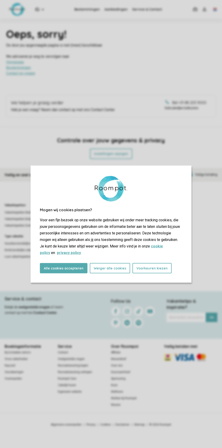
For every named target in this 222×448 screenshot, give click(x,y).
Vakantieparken (15, 205)
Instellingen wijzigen (111, 154)
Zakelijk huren (67, 385)
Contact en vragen (20, 73)
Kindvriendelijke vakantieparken (25, 250)
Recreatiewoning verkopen (75, 372)
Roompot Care (67, 378)
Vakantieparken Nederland (22, 212)
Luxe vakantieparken (18, 256)
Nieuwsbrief (118, 359)
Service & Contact (147, 9)
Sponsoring (118, 378)
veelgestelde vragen (34, 307)
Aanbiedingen (116, 9)
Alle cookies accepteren (63, 268)
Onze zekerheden (16, 359)
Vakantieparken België (19, 219)
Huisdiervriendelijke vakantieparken (27, 243)
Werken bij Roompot (124, 398)
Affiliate (116, 352)
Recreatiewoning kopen (73, 365)
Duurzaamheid (120, 372)
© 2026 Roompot (160, 424)
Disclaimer (122, 424)
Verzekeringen (14, 372)
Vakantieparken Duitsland (21, 225)
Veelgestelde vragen (71, 359)
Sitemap (139, 424)
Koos (114, 385)
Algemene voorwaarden (66, 424)
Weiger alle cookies (110, 268)
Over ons (117, 365)
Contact (63, 352)
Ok (211, 317)
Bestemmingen (87, 9)
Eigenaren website (70, 391)
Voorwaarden (13, 378)
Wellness (117, 391)
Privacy (91, 424)
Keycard (10, 365)
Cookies (105, 424)
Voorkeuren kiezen (152, 268)
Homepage (15, 62)
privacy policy (69, 252)
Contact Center (45, 313)
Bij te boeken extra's (18, 352)
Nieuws (116, 404)
